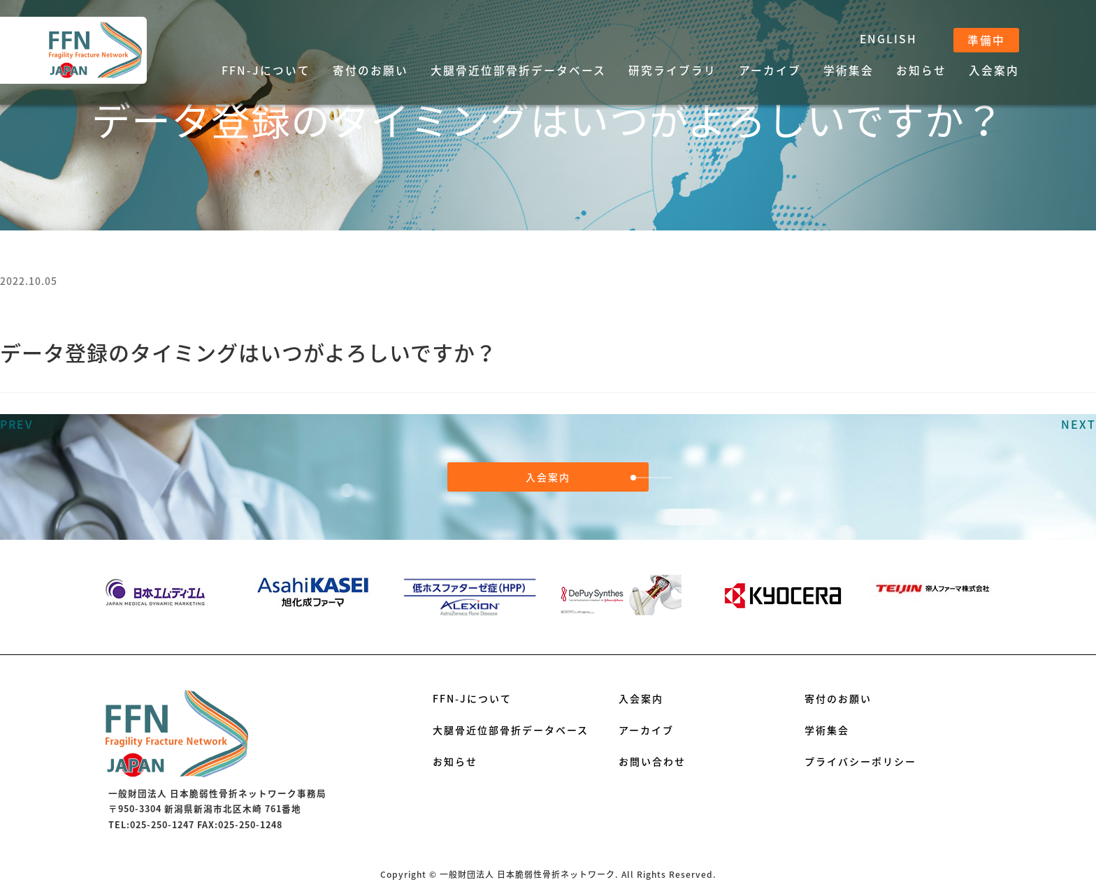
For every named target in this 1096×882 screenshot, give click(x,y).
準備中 (986, 40)
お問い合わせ (652, 761)
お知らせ (921, 70)
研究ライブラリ (672, 70)
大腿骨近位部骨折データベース (518, 70)
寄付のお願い (370, 70)
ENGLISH (888, 39)
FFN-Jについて (266, 70)
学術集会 (848, 70)
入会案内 (994, 70)
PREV (17, 424)
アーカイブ (770, 70)
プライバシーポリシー (860, 761)
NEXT (1078, 424)
